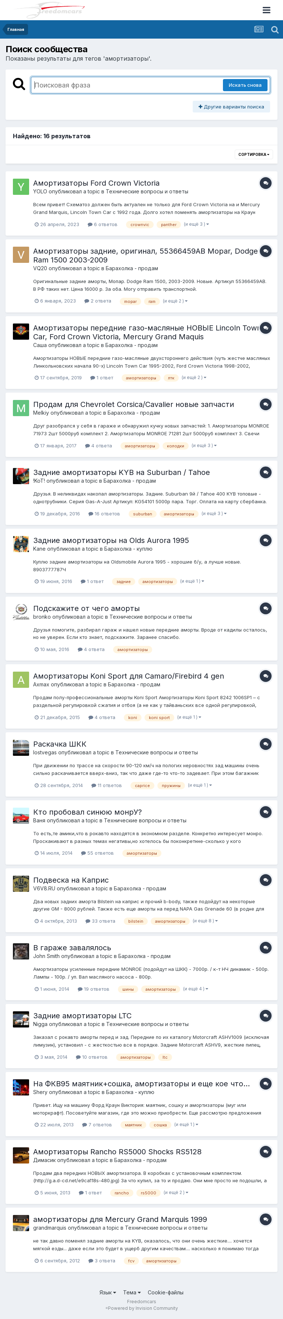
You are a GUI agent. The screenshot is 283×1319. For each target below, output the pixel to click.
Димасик (44, 1160)
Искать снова (245, 85)
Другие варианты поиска (231, 107)
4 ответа (98, 445)
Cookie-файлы (166, 1292)
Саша (40, 345)
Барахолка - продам (132, 268)
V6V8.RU (44, 888)
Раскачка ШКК (60, 744)
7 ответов (97, 1124)
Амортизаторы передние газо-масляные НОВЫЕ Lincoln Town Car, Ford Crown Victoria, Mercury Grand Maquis (147, 332)
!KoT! (39, 481)
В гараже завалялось (72, 947)
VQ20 (40, 268)
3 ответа (101, 1260)
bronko (42, 617)
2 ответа (97, 301)
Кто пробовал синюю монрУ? (87, 812)
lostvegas (45, 752)
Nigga (40, 1024)
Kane (39, 549)
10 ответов (92, 1057)
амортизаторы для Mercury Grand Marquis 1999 (120, 1219)
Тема (132, 1292)
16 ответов (104, 513)
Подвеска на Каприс (71, 880)
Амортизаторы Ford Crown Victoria (96, 183)
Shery (40, 1092)
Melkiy (41, 413)
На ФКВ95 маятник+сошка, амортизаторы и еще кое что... (141, 1083)
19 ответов (93, 989)
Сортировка (253, 154)
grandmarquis (49, 1228)
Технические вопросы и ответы (147, 191)
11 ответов (106, 785)
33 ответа (100, 921)
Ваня (39, 820)
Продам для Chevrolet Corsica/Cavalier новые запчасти (133, 404)
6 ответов (103, 224)
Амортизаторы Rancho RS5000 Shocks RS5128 (117, 1151)
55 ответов (97, 853)
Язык (107, 1292)
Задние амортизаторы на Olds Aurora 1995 (111, 540)
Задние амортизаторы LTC (82, 1015)
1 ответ (101, 377)
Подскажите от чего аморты (86, 608)
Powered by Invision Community (143, 1308)
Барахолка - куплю (128, 549)
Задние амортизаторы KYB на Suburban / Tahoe (121, 472)
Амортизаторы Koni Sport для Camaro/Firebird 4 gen (128, 676)
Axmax (41, 684)
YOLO (40, 191)
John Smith (46, 956)
